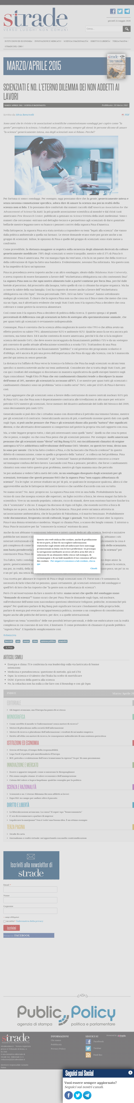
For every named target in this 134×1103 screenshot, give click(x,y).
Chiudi (93, 568)
